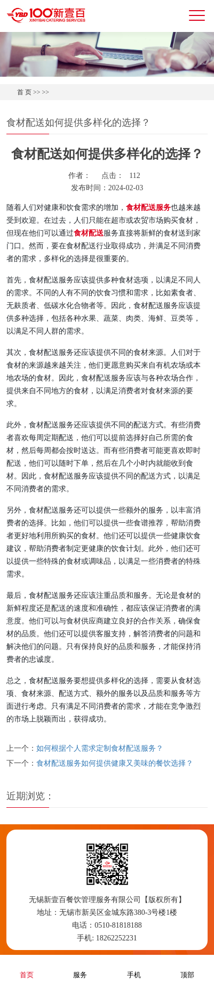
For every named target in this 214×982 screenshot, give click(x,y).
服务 (80, 968)
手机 (134, 968)
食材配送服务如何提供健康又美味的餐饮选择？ (114, 763)
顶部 (187, 968)
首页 (27, 968)
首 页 (24, 92)
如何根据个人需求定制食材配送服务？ (99, 748)
